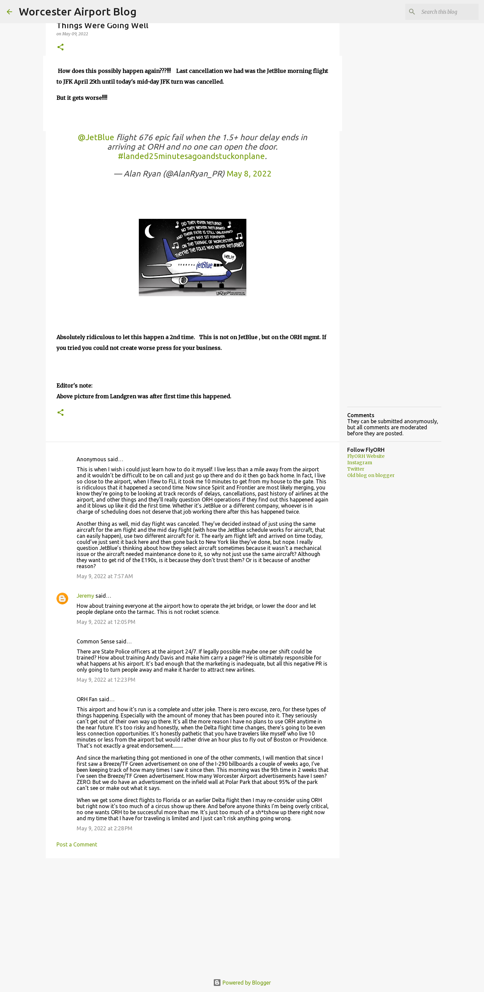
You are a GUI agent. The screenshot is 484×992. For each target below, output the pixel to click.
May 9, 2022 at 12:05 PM (106, 622)
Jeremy (85, 596)
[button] (60, 47)
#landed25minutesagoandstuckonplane (191, 156)
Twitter (355, 469)
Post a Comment (76, 844)
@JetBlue (96, 137)
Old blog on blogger (371, 475)
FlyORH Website (366, 456)
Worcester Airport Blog (77, 11)
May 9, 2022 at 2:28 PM (104, 828)
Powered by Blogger (242, 983)
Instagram (359, 463)
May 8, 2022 (249, 173)
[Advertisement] (192, 915)
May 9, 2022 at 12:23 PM (106, 680)
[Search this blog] (443, 12)
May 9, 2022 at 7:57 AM (105, 576)
